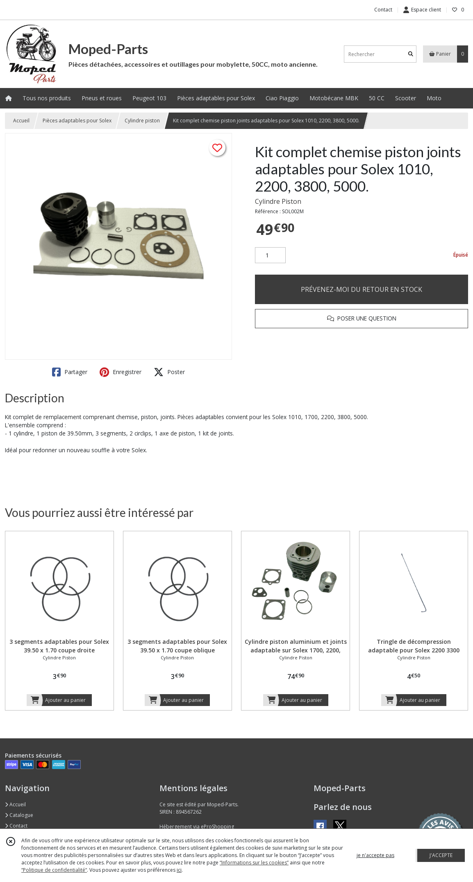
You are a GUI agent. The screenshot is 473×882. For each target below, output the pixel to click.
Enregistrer (120, 372)
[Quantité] (270, 255)
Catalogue (19, 815)
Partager (69, 372)
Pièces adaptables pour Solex (77, 120)
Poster (169, 372)
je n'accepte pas (375, 855)
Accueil (21, 120)
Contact (383, 9)
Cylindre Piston (278, 201)
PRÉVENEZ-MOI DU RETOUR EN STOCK (361, 289)
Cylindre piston (142, 120)
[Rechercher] (410, 54)
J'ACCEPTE (441, 855)
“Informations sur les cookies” (254, 862)
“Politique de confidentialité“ (54, 869)
